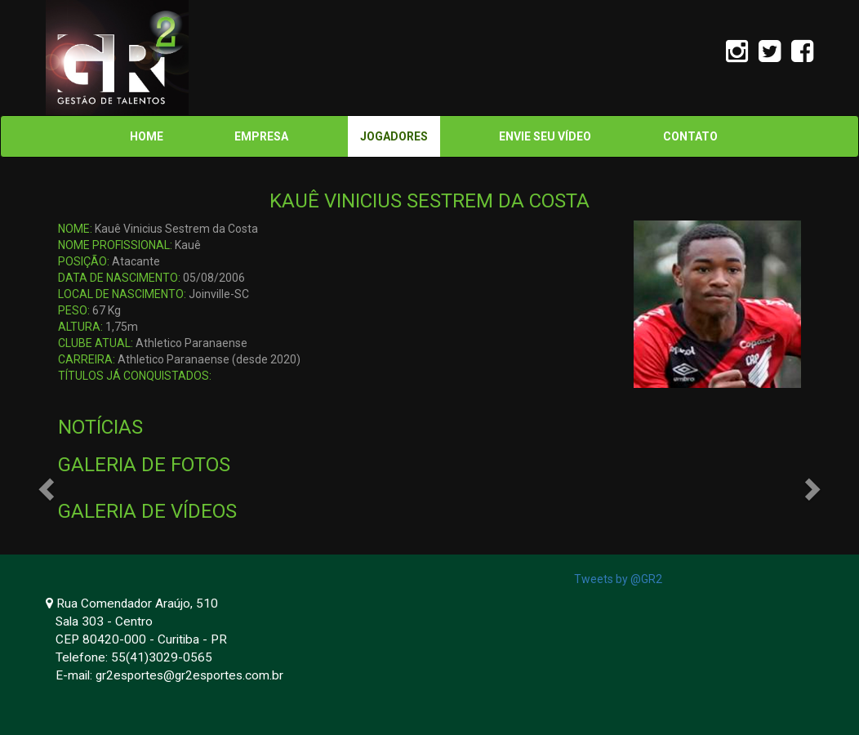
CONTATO (690, 136)
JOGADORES (394, 136)
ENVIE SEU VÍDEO (545, 136)
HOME (146, 136)
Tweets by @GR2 (618, 579)
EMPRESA (261, 136)
